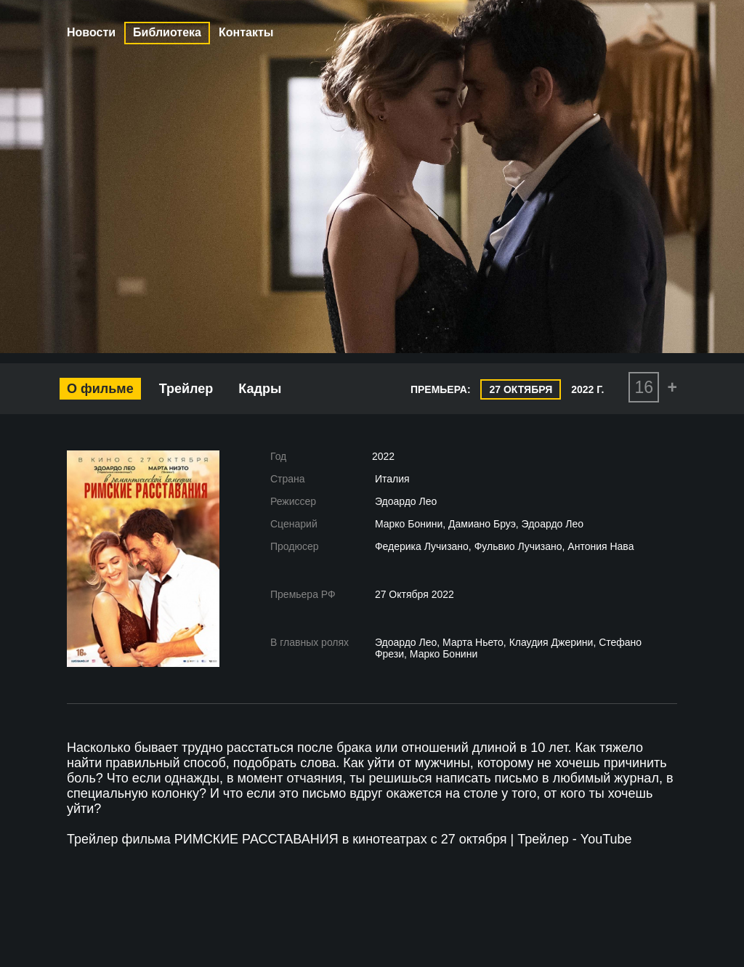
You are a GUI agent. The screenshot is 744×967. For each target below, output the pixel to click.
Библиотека (167, 32)
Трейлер (186, 388)
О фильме (100, 388)
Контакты (246, 32)
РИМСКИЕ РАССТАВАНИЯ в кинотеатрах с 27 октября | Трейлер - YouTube (403, 839)
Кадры (259, 388)
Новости (91, 32)
